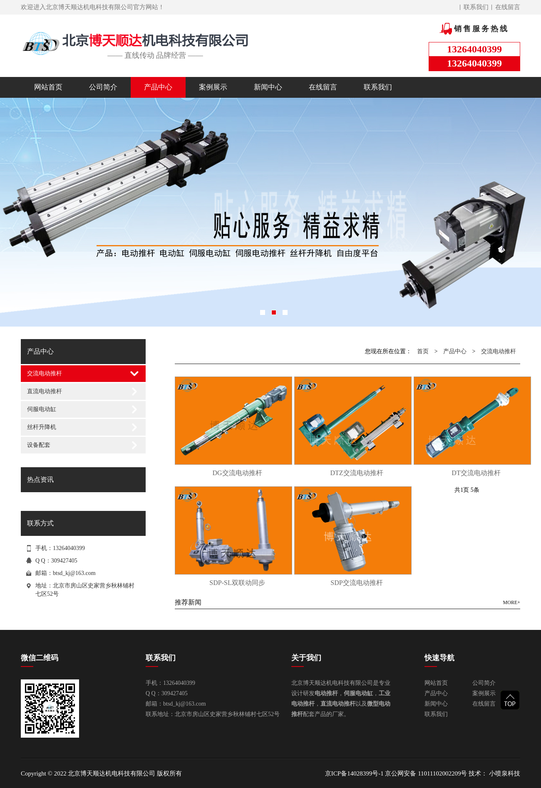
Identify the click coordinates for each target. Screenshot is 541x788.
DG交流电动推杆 (237, 472)
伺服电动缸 (41, 409)
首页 (423, 351)
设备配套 (38, 445)
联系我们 (476, 7)
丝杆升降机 (41, 427)
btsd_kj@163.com (74, 573)
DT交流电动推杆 (476, 472)
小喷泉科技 (503, 773)
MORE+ (511, 602)
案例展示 (213, 87)
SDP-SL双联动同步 (237, 582)
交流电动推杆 (44, 373)
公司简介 (103, 87)
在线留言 (507, 7)
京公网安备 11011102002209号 (426, 773)
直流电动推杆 (44, 391)
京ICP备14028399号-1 (354, 773)
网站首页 (48, 87)
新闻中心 (268, 87)
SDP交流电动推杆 (356, 582)
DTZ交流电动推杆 (356, 472)
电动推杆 (326, 693)
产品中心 (158, 87)
